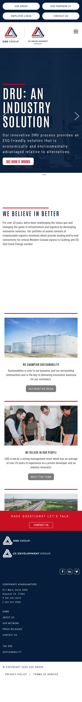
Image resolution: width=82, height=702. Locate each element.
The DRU (8, 646)
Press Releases (12, 629)
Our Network (11, 623)
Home (6, 611)
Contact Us (10, 635)
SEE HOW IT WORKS (18, 164)
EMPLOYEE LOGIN (21, 16)
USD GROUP (21, 6)
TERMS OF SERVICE (46, 674)
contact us (41, 525)
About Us (8, 617)
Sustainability (12, 652)
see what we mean (41, 462)
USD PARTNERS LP (60, 6)
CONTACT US (61, 16)
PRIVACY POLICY (16, 674)
